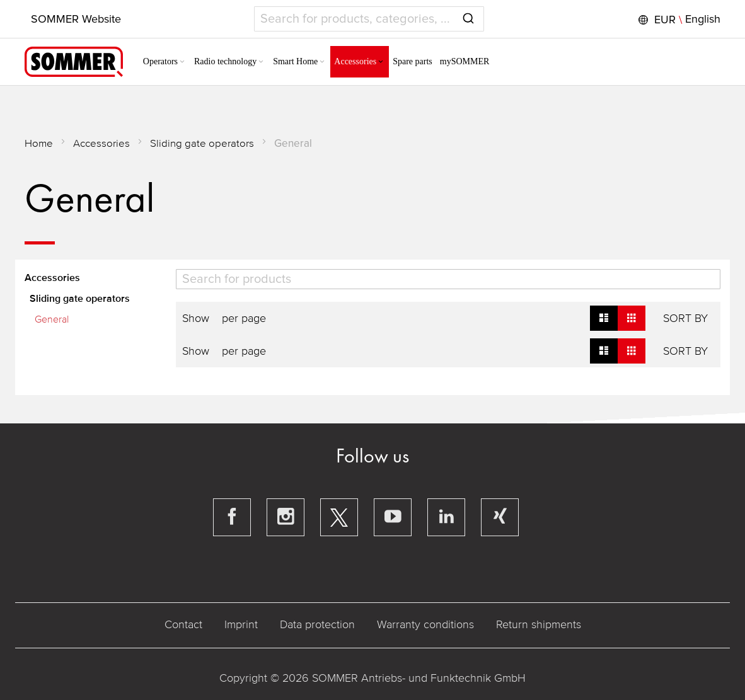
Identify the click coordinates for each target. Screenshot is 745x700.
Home (39, 143)
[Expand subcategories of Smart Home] (322, 62)
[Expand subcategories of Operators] (182, 62)
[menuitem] (164, 61)
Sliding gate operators (202, 143)
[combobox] (369, 19)
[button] (677, 19)
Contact (183, 624)
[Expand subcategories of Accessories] (380, 62)
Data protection (317, 624)
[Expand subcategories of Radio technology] (261, 62)
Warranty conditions (425, 624)
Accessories (101, 143)
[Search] (448, 279)
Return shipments (538, 624)
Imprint (241, 624)
